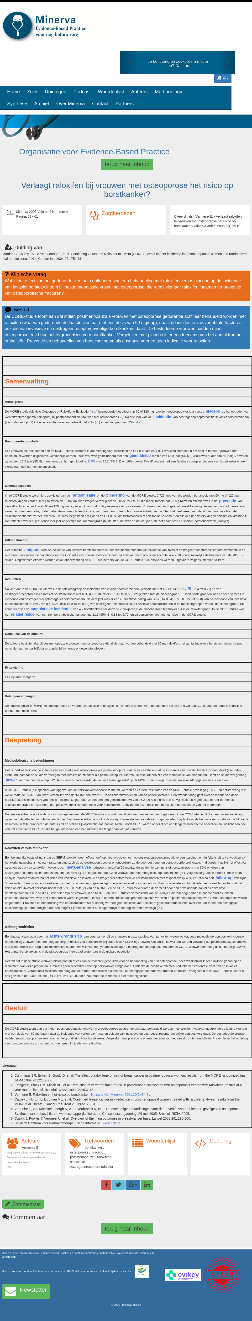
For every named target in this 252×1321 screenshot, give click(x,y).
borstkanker (93, 1147)
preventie (227, 501)
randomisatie (83, 495)
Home (13, 91)
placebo (213, 411)
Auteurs (139, 91)
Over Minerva (70, 103)
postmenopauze (82, 1157)
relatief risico (23, 614)
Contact (100, 103)
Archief (41, 103)
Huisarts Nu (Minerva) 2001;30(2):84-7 (119, 1094)
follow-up (223, 878)
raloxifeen (104, 1157)
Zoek (32, 91)
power (11, 780)
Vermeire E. (30, 1147)
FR (222, 78)
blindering (115, 495)
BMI (91, 461)
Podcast (82, 91)
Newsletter (26, 1291)
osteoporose (79, 1152)
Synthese (17, 103)
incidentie (162, 417)
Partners (125, 103)
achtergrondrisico (66, 936)
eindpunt (31, 550)
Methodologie (169, 91)
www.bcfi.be (112, 1123)
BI (189, 589)
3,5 (211, 790)
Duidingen (55, 91)
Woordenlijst (111, 91)
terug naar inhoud (127, 164)
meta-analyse (79, 867)
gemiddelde (140, 456)
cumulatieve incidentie (51, 609)
